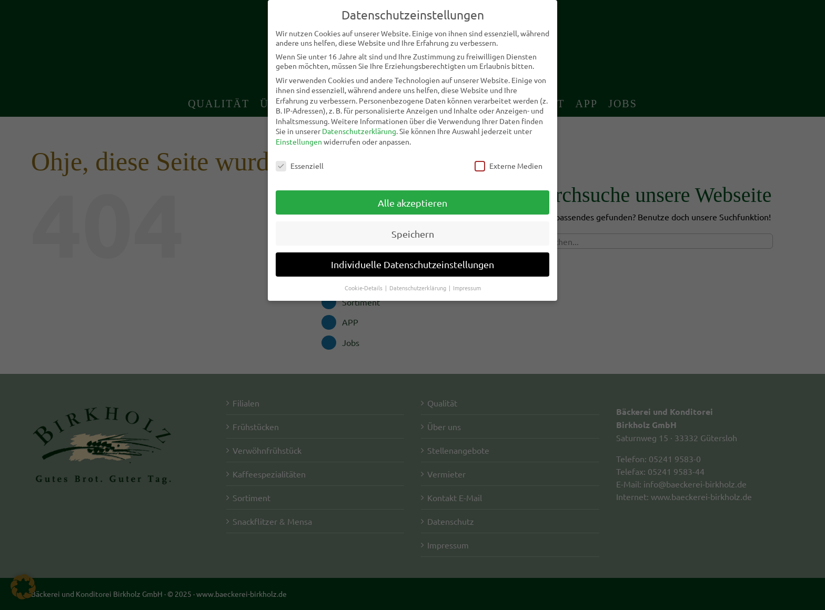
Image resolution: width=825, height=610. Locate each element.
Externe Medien (508, 165)
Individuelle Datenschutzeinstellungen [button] (412, 264)
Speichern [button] (412, 233)
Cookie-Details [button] (364, 287)
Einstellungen (299, 141)
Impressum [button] (467, 287)
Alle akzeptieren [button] (412, 202)
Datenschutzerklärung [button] (418, 287)
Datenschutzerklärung (359, 131)
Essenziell (300, 165)
